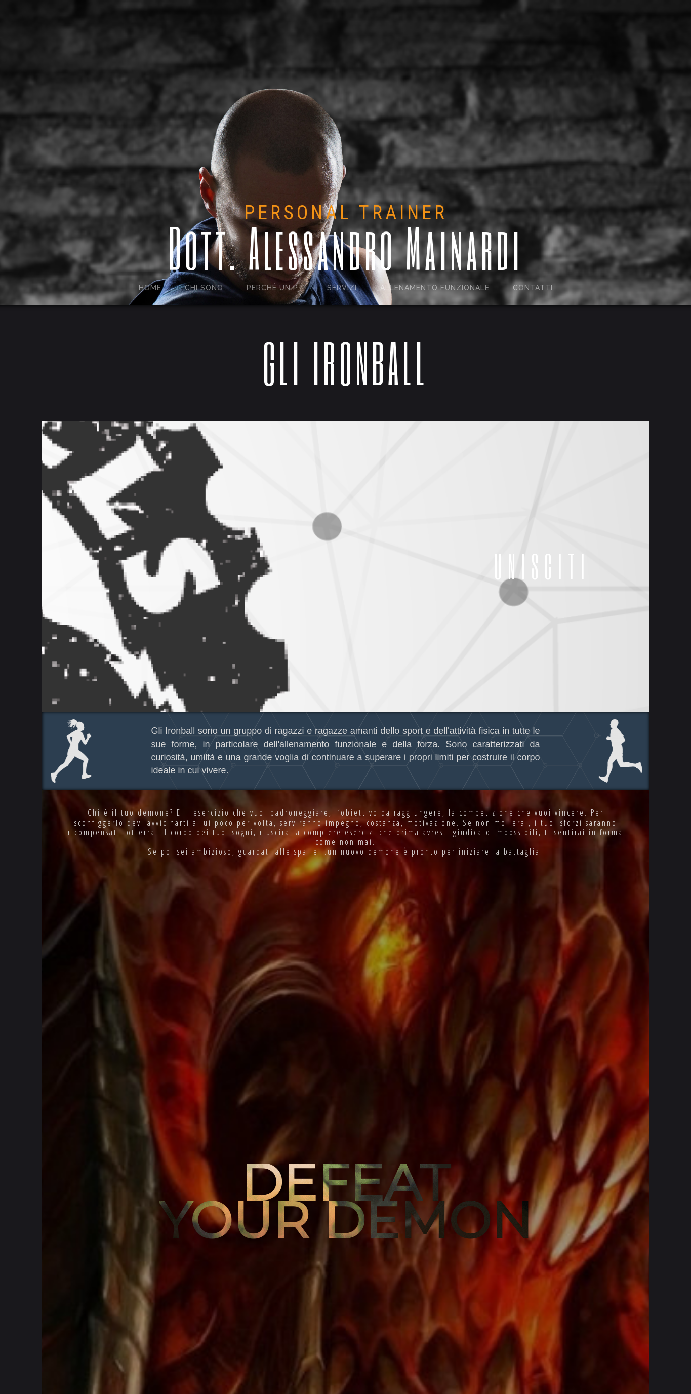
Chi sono (204, 288)
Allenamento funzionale (435, 288)
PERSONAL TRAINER (346, 213)
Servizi (342, 288)
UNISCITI (542, 566)
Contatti (533, 288)
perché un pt (275, 288)
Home (150, 288)
